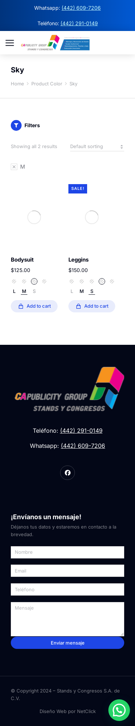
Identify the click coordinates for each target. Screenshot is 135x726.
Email (17, 562)
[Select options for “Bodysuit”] (34, 306)
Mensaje (21, 599)
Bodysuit (22, 259)
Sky (14, 281)
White (44, 281)
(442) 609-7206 (81, 8)
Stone (34, 281)
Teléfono (21, 580)
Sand (71, 281)
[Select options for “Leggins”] (91, 306)
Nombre (20, 543)
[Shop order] (97, 146)
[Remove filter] (18, 167)
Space (24, 281)
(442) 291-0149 (79, 23)
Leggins (78, 259)
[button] (119, 710)
